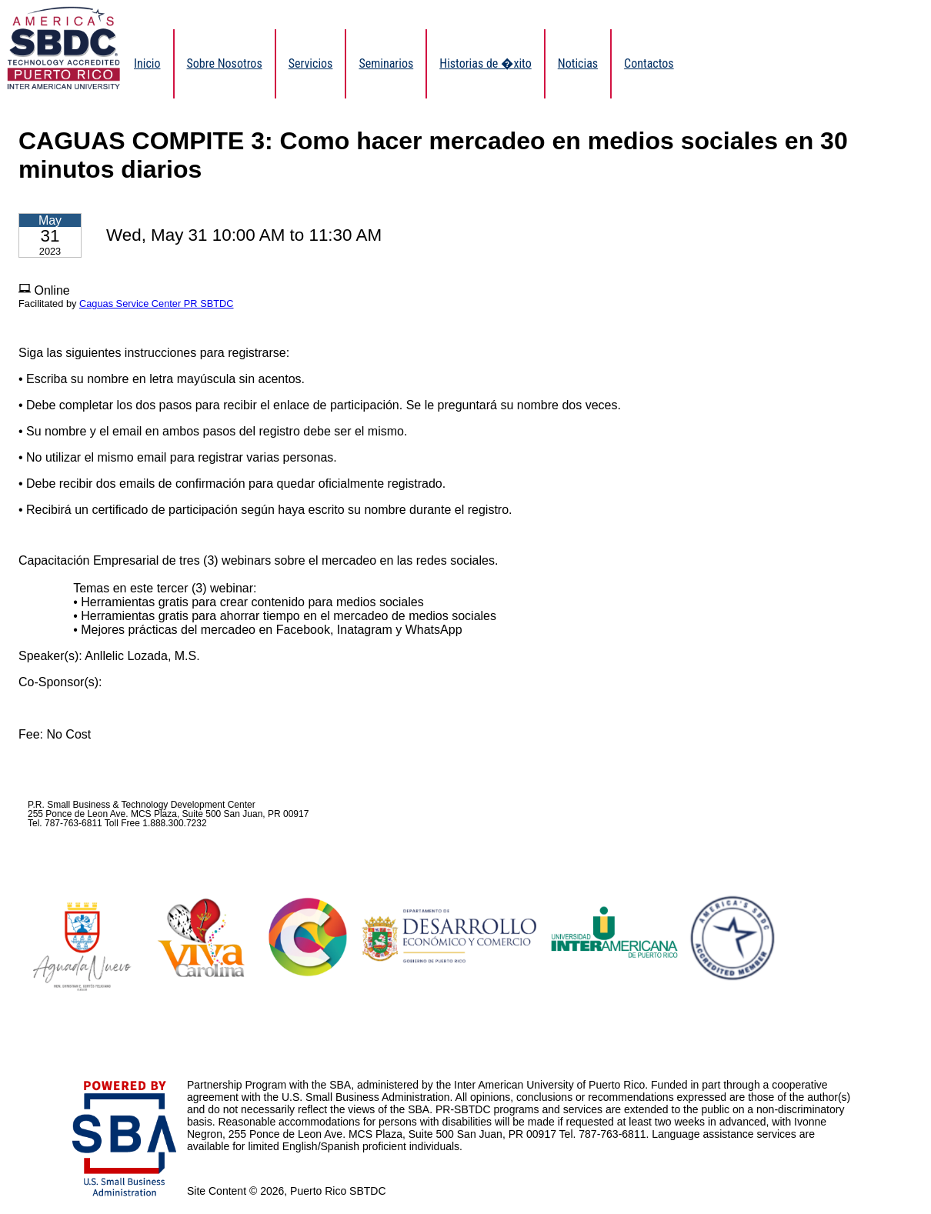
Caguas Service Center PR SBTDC (156, 303)
